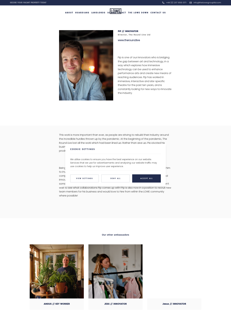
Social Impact (116, 19)
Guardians (82, 19)
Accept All (146, 178)
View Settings (84, 178)
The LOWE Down (138, 19)
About (69, 19)
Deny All (115, 178)
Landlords (98, 19)
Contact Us (158, 19)
